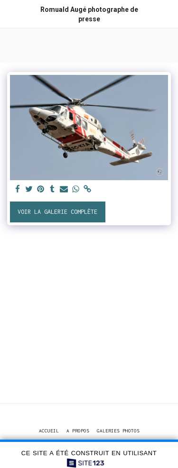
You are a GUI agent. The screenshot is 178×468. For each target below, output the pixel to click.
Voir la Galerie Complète (57, 211)
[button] (10, 13)
